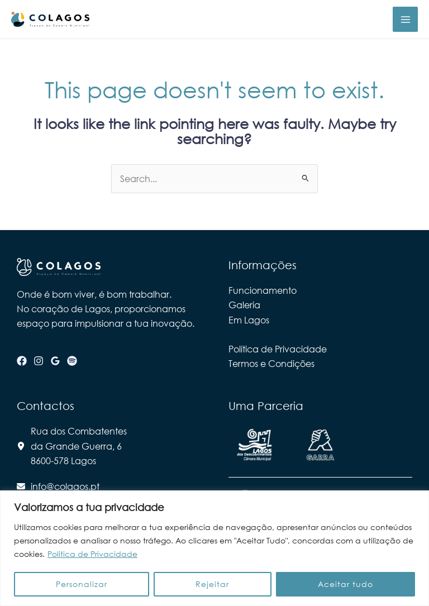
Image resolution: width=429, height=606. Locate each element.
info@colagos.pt (65, 486)
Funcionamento (262, 290)
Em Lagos (248, 320)
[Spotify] (72, 361)
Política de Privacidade (92, 553)
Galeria (244, 305)
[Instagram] (39, 361)
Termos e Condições (271, 363)
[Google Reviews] (55, 361)
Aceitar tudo (345, 584)
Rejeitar (212, 584)
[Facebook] (22, 361)
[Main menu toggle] (405, 19)
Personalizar (81, 584)
